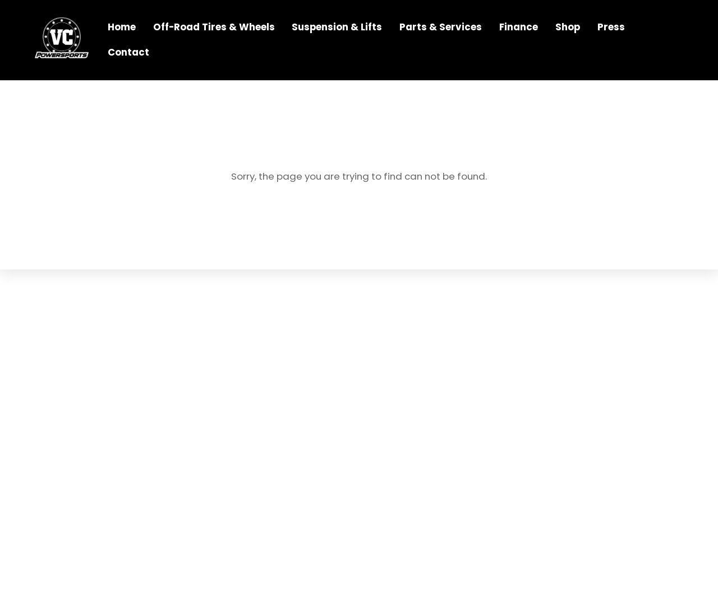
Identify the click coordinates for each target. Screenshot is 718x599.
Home (122, 28)
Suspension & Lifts (338, 28)
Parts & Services (442, 28)
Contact (129, 53)
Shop (568, 28)
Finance (519, 28)
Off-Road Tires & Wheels (214, 28)
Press (612, 28)
